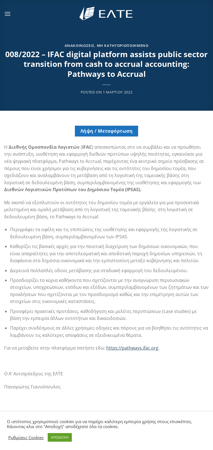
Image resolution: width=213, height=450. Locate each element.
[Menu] (7, 14)
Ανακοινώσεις (80, 45)
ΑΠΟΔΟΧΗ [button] (60, 437)
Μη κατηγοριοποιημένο (123, 45)
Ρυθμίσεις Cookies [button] (26, 437)
